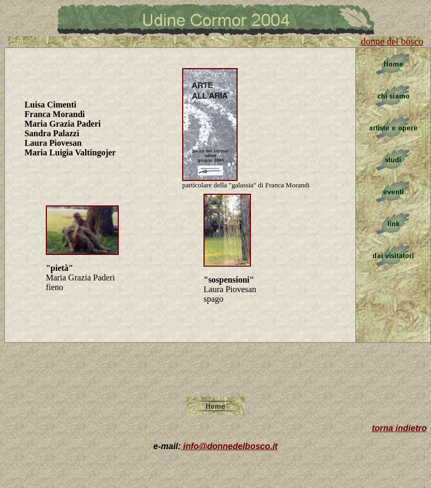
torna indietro (399, 428)
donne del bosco (392, 41)
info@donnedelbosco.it (229, 446)
